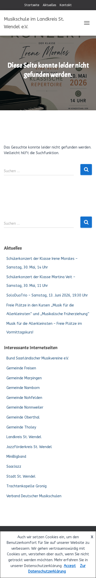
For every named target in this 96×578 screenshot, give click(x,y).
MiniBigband (16, 456)
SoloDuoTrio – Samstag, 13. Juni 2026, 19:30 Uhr (47, 295)
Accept (70, 566)
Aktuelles (49, 5)
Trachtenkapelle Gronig (26, 486)
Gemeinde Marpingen (24, 378)
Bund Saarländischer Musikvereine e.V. (37, 358)
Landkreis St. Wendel (23, 437)
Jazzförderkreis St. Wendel (29, 447)
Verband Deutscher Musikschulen (33, 496)
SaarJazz (13, 466)
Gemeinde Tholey (21, 427)
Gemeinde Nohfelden (24, 398)
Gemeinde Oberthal (23, 417)
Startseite (31, 5)
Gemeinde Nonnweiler (24, 407)
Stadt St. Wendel (21, 476)
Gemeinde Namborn (23, 388)
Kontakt (66, 5)
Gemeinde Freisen (21, 368)
